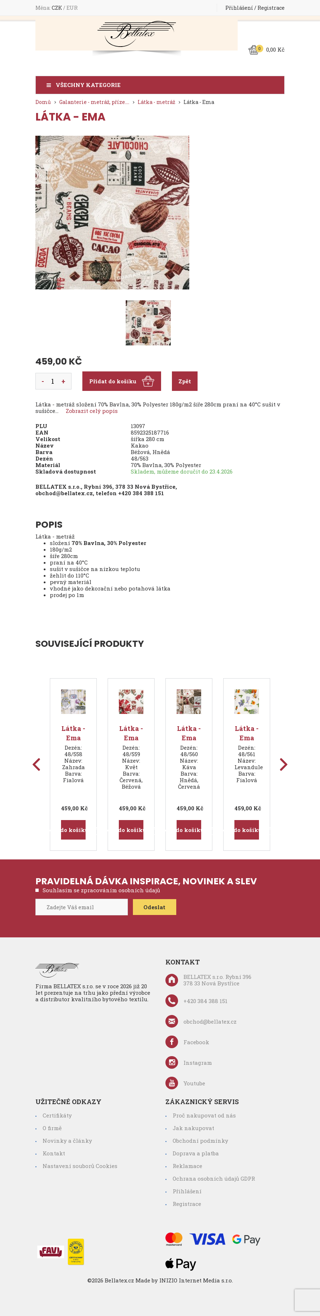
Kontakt (54, 1153)
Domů (43, 102)
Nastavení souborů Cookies (80, 1165)
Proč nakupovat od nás (204, 1115)
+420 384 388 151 (141, 493)
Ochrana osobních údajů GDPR (214, 1178)
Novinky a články (67, 1140)
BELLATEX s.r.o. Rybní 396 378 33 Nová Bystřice (208, 979)
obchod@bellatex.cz (64, 493)
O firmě (52, 1128)
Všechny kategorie (88, 85)
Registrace (271, 7)
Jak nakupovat (193, 1128)
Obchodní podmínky (200, 1140)
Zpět (184, 381)
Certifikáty (57, 1115)
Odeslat (155, 907)
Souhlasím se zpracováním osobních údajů (101, 890)
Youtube (185, 1083)
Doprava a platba (196, 1153)
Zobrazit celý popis (92, 410)
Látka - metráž (156, 102)
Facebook (187, 1042)
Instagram (188, 1062)
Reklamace (187, 1165)
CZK (57, 7)
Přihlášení (239, 7)
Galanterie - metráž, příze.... (94, 102)
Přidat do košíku (121, 381)
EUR (72, 7)
